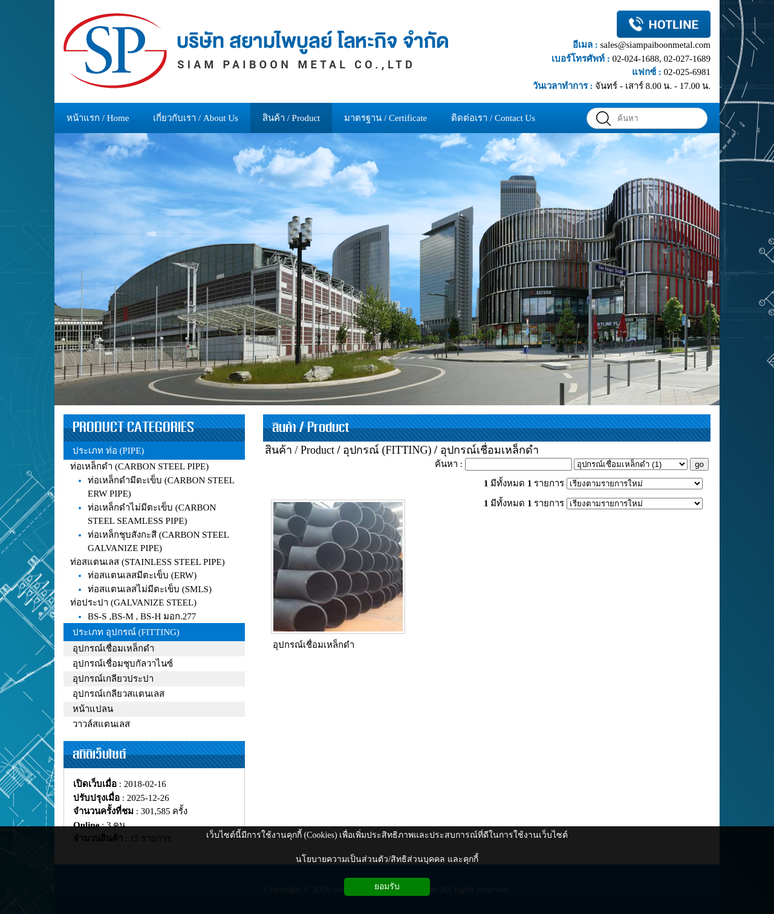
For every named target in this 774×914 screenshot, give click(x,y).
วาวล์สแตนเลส (101, 724)
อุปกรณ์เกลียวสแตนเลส (118, 694)
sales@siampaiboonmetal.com (655, 45)
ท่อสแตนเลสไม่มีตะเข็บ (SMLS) (150, 589)
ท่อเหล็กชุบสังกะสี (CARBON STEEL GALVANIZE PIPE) (158, 541)
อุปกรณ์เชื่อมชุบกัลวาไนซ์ (123, 663)
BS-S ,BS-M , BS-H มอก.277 (142, 616)
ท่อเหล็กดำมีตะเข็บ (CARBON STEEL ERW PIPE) (161, 487)
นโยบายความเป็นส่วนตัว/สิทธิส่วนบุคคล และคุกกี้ (387, 859)
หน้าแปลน (93, 709)
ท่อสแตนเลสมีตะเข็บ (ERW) (142, 575)
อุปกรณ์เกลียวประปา (113, 679)
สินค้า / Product (310, 427)
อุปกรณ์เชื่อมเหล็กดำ (113, 648)
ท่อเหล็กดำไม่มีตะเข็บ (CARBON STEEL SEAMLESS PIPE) (152, 514)
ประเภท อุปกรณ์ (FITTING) (126, 632)
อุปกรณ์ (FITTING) (387, 450)
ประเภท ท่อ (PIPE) (108, 450)
